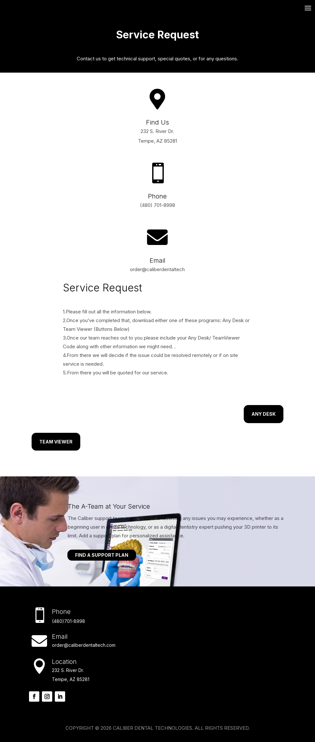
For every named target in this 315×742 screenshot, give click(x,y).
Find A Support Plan (101, 555)
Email (157, 260)
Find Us (157, 122)
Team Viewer (56, 441)
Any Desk (263, 414)
